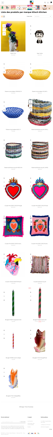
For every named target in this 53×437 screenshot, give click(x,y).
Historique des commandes (31, 424)
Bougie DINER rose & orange (13, 357)
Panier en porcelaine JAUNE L (39, 91)
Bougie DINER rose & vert (39, 319)
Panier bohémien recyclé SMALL (39, 129)
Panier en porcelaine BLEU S (13, 129)
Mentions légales (45, 427)
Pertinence (43, 16)
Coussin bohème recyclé (39, 281)
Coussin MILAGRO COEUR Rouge (13, 205)
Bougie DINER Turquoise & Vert (13, 319)
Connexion (30, 421)
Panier (29, 427)
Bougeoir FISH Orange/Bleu (13, 395)
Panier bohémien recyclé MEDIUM (13, 167)
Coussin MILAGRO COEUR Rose (40, 205)
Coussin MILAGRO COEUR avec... (13, 243)
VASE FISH (13, 53)
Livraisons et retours (45, 424)
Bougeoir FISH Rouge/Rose (40, 357)
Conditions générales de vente (46, 421)
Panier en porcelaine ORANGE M (13, 91)
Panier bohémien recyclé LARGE (39, 167)
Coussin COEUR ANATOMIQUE (13, 281)
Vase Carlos (40, 53)
